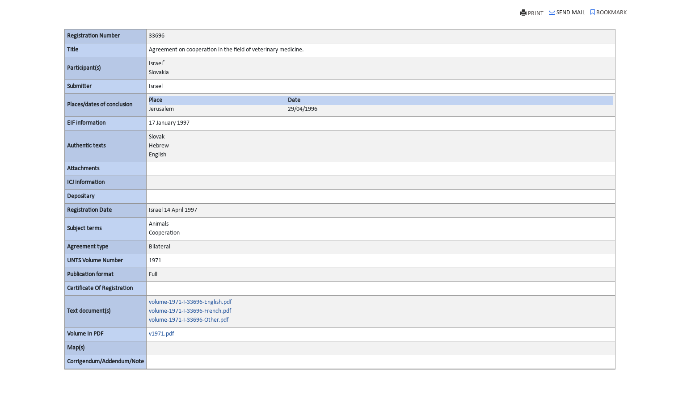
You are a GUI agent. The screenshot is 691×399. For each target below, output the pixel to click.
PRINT (532, 13)
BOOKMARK (608, 12)
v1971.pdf (161, 334)
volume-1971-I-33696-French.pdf (190, 311)
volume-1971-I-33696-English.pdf (190, 302)
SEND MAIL (567, 12)
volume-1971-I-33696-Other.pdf (188, 320)
